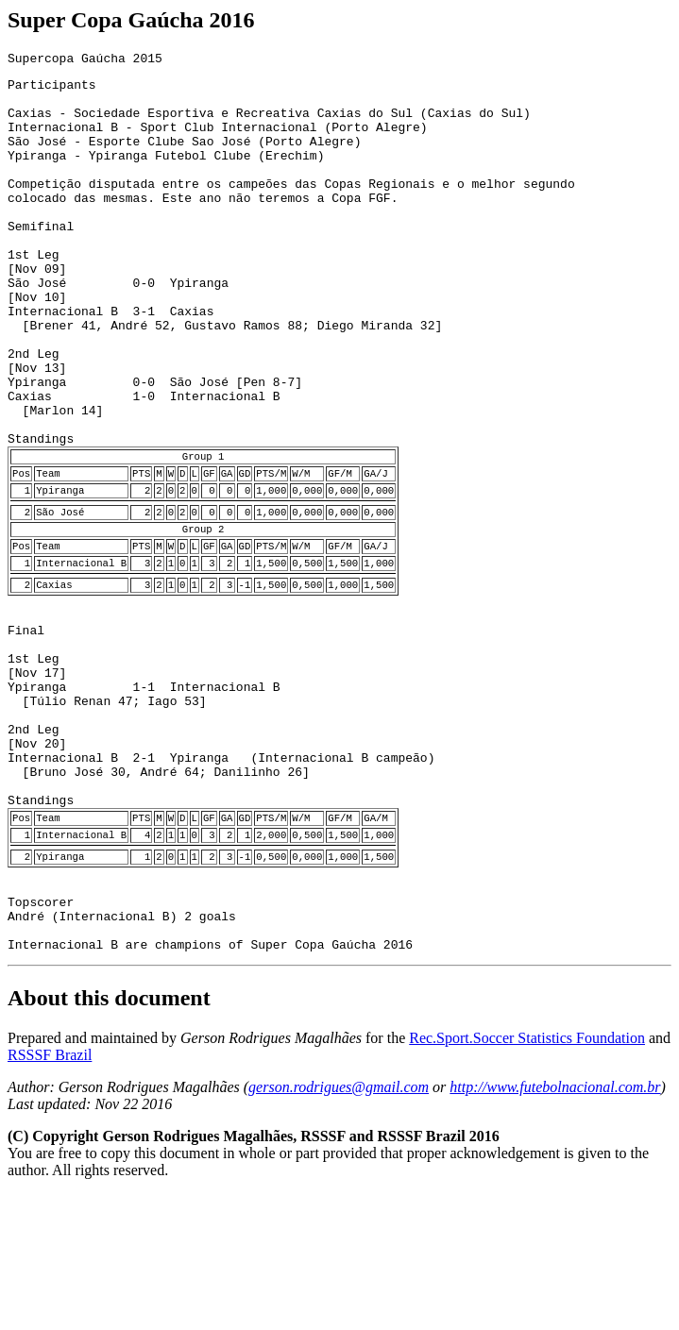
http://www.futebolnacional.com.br (555, 1223)
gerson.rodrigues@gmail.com (338, 1223)
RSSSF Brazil (50, 1191)
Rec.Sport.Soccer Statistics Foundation (527, 1174)
